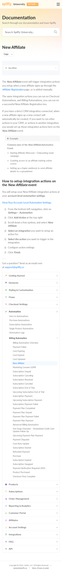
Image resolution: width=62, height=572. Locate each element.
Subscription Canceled (23, 383)
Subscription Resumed (23, 379)
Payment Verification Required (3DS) (29, 468)
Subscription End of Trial (24, 387)
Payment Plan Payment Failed (26, 416)
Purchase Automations (19, 320)
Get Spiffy (32, 4)
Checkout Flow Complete (24, 476)
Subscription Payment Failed (25, 404)
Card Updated (19, 359)
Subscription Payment (22, 396)
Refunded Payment (21, 451)
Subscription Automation (20, 324)
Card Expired (18, 355)
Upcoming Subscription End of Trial (28, 392)
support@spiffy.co (14, 267)
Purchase (17, 456)
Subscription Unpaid (22, 371)
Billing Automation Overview (25, 342)
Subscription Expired (22, 460)
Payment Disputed (21, 439)
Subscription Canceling (23, 375)
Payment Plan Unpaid (22, 412)
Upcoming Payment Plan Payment (28, 435)
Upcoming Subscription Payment (27, 400)
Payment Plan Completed (24, 408)
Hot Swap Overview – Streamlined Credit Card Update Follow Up (33, 430)
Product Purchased (21, 472)
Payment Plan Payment (23, 420)
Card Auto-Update (21, 443)
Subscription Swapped (23, 464)
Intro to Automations (18, 316)
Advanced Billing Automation (26, 424)
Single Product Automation (21, 328)
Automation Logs (17, 332)
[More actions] (12, 54)
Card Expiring (19, 351)
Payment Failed (19, 347)
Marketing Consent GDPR (24, 367)
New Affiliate (18, 363)
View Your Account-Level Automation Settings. (27, 202)
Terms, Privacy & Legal (40, 568)
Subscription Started (22, 447)
